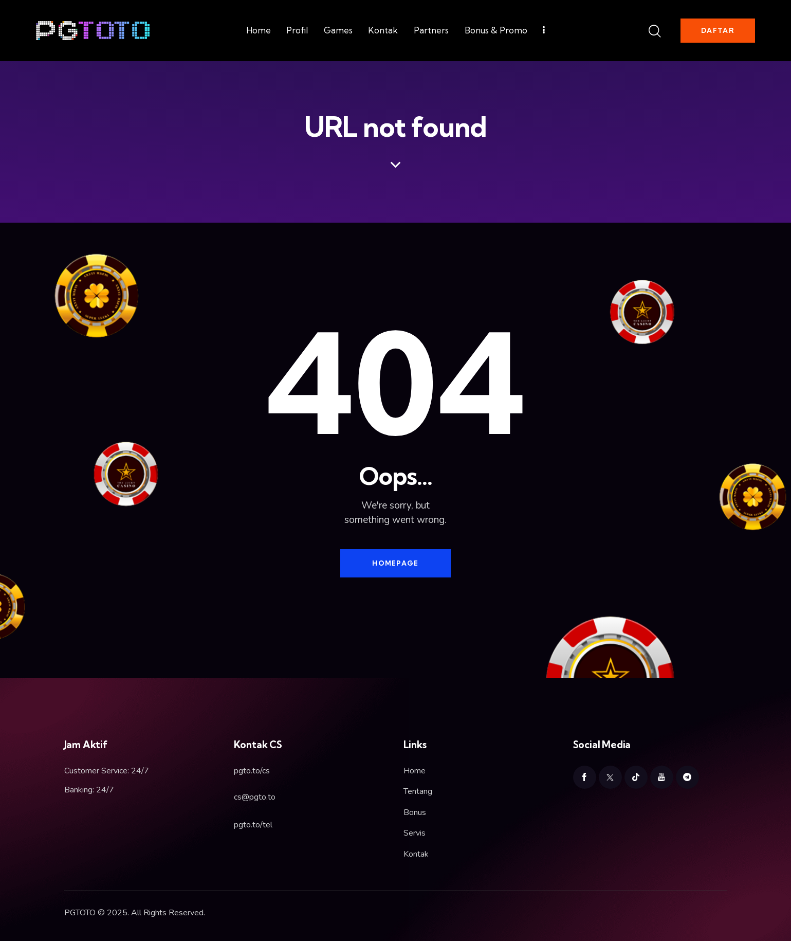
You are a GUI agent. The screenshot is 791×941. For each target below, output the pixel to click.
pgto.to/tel (253, 824)
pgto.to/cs (252, 770)
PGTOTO (80, 912)
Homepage (395, 563)
